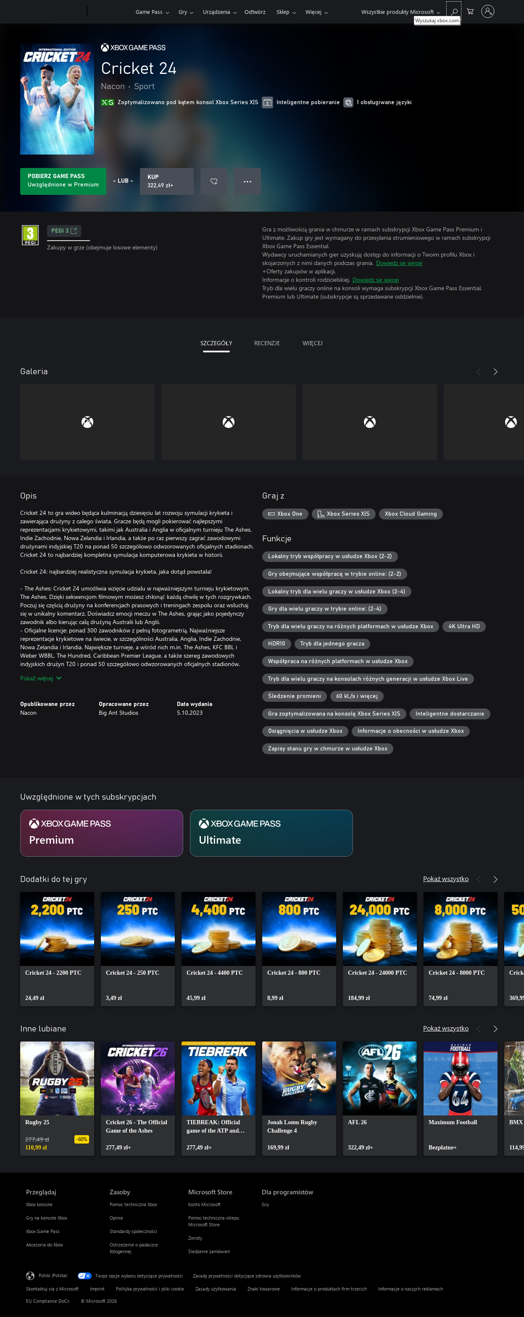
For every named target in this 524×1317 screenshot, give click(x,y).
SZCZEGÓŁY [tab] (216, 343)
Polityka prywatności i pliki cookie (150, 1288)
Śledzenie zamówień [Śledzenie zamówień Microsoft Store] (209, 1251)
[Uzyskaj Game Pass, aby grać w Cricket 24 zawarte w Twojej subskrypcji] (63, 181)
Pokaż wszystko (446, 878)
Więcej (313, 11)
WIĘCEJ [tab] (312, 343)
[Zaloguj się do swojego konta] (488, 11)
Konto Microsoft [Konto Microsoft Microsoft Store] (204, 1204)
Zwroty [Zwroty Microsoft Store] (195, 1238)
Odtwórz (255, 11)
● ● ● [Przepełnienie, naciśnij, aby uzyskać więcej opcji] (248, 181)
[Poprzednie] (478, 372)
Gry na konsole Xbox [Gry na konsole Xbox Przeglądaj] (46, 1217)
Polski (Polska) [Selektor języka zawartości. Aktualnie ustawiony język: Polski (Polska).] (53, 1275)
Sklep (283, 11)
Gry (183, 11)
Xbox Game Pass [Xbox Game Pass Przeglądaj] (43, 1231)
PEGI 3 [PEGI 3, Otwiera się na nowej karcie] (64, 231)
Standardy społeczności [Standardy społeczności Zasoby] (133, 1231)
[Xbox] (110, 11)
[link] (57, 949)
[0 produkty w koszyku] (470, 11)
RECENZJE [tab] (267, 343)
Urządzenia (216, 11)
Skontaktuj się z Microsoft (52, 1288)
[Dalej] (495, 372)
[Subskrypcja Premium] (101, 833)
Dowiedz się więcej (399, 263)
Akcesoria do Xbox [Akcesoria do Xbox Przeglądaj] (44, 1244)
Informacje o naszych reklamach (410, 1288)
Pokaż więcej (40, 678)
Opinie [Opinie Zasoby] (116, 1217)
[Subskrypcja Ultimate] (271, 833)
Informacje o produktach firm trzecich (329, 1288)
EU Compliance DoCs (47, 1301)
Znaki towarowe (264, 1288)
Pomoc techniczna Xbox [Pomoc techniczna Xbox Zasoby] (133, 1204)
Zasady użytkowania (215, 1288)
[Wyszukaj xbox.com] (453, 10)
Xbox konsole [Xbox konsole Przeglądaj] (39, 1204)
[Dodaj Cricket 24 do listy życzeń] (213, 181)
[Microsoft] (55, 11)
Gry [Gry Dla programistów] (265, 1204)
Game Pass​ (149, 11)
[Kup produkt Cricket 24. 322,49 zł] (167, 181)
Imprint (97, 1288)
